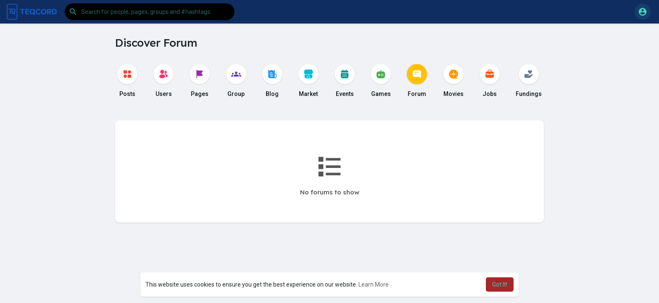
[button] (150, 11)
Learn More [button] (373, 284)
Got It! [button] (499, 284)
